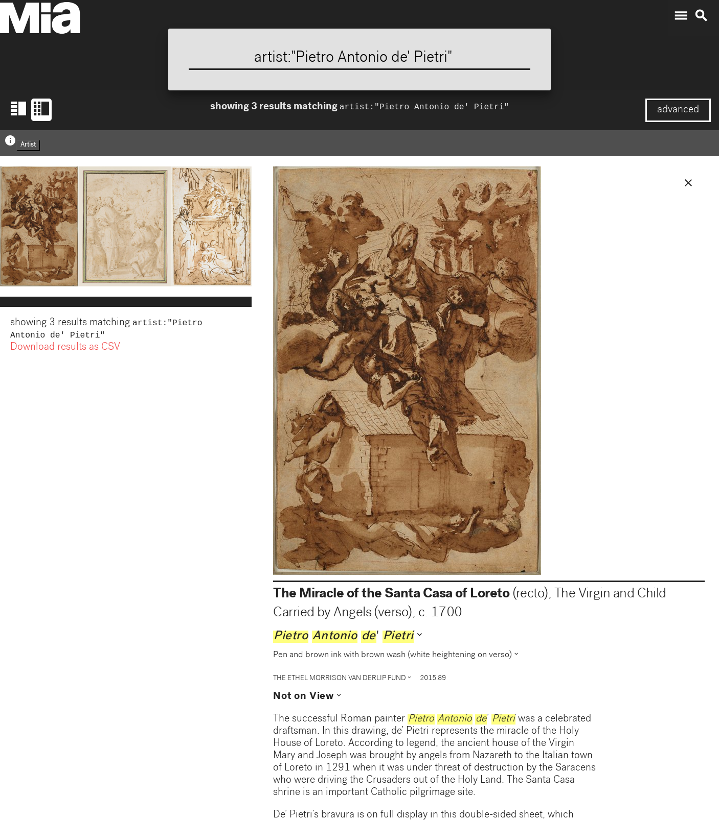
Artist (28, 145)
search (701, 15)
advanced (678, 110)
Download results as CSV (65, 350)
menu (680, 15)
